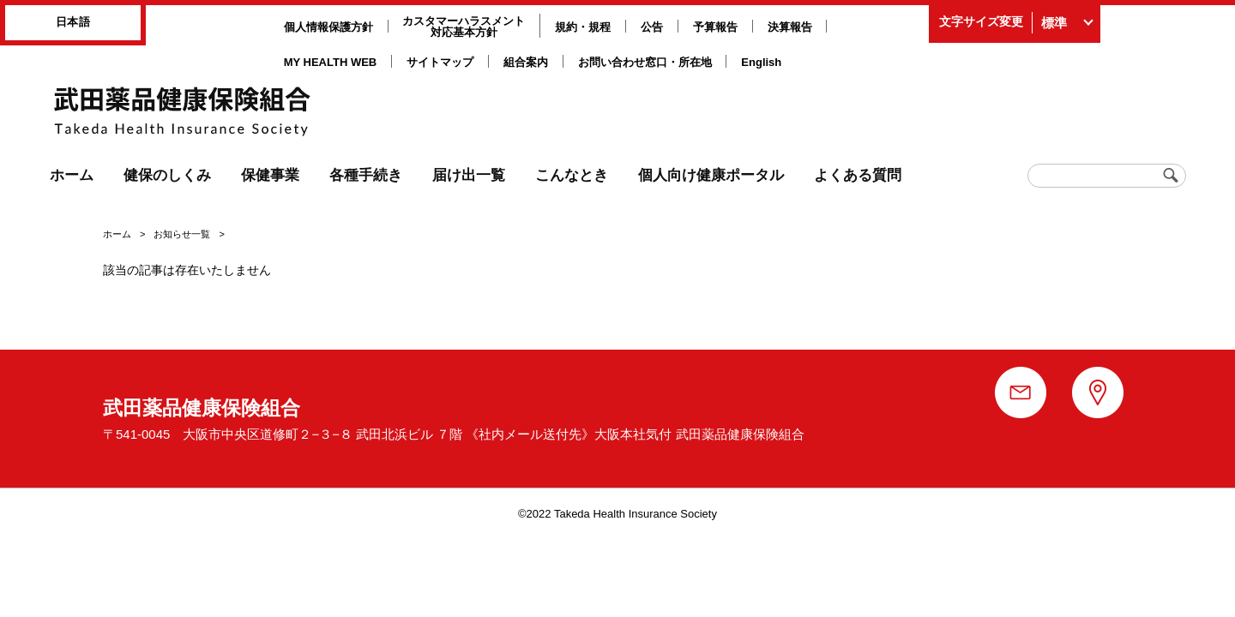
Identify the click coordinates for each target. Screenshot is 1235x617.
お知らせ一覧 (182, 234)
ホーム (117, 234)
